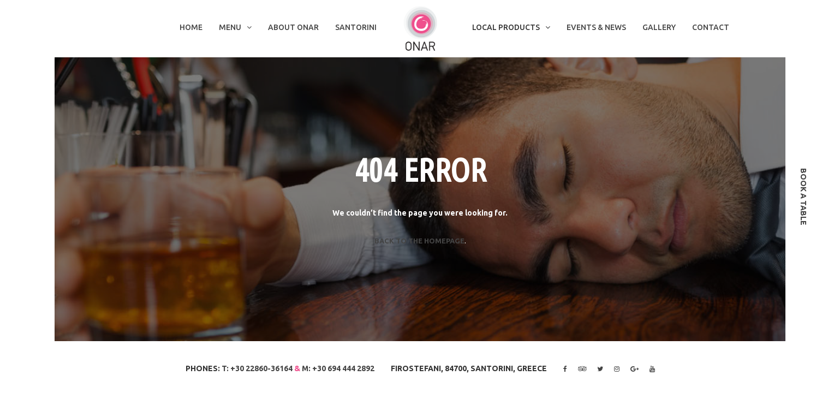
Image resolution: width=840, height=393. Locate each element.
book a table (803, 196)
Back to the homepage (419, 241)
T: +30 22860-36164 (257, 368)
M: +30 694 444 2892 (338, 368)
